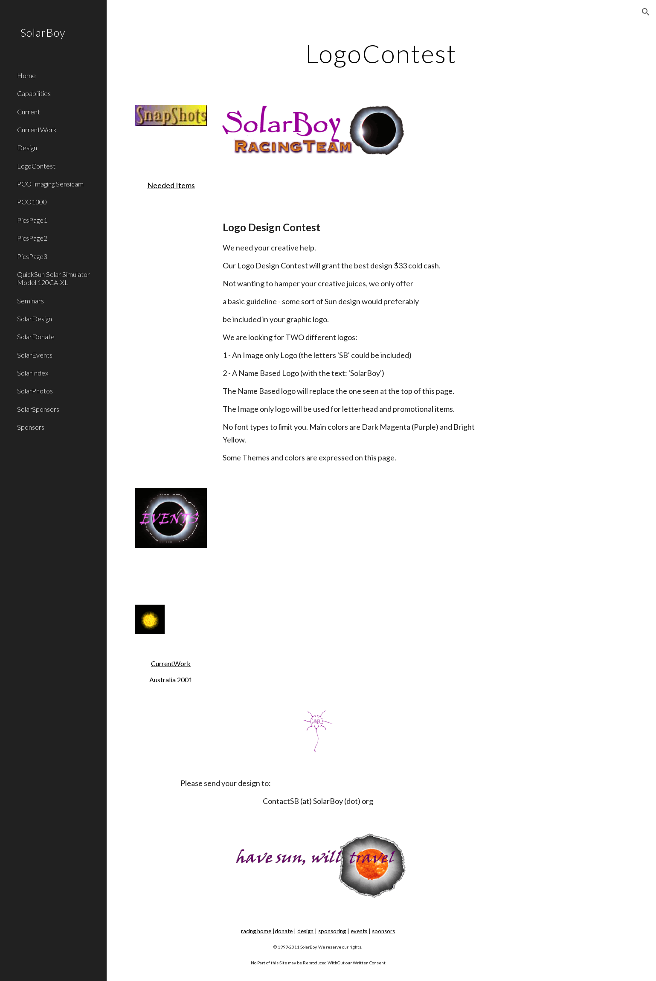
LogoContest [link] (36, 166)
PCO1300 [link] (32, 202)
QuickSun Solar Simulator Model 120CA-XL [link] (53, 278)
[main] (381, 53)
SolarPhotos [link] (35, 391)
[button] (646, 12)
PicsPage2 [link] (32, 238)
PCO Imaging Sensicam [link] (50, 184)
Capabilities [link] (34, 93)
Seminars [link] (30, 301)
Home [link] (26, 75)
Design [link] (27, 147)
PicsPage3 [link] (32, 256)
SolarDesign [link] (34, 318)
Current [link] (28, 112)
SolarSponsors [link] (38, 409)
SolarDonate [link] (36, 336)
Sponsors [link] (30, 427)
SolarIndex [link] (32, 373)
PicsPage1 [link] (32, 220)
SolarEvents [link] (34, 355)
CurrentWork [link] (37, 129)
